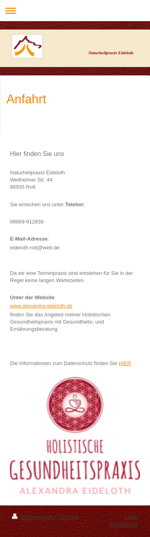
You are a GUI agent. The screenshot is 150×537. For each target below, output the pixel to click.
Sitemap (68, 517)
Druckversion (33, 517)
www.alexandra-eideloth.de (41, 306)
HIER (125, 363)
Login (131, 517)
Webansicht (123, 524)
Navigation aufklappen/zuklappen (75, 10)
